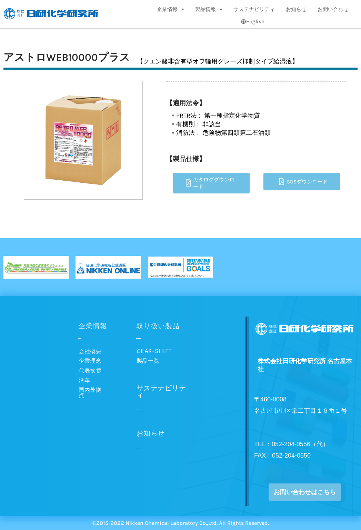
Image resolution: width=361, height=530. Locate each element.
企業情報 (170, 9)
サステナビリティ (254, 9)
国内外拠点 (90, 392)
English (252, 21)
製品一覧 (148, 361)
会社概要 (90, 351)
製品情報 (208, 9)
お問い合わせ (333, 9)
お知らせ (296, 9)
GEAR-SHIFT (154, 351)
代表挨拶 (90, 370)
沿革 (84, 380)
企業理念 (90, 361)
